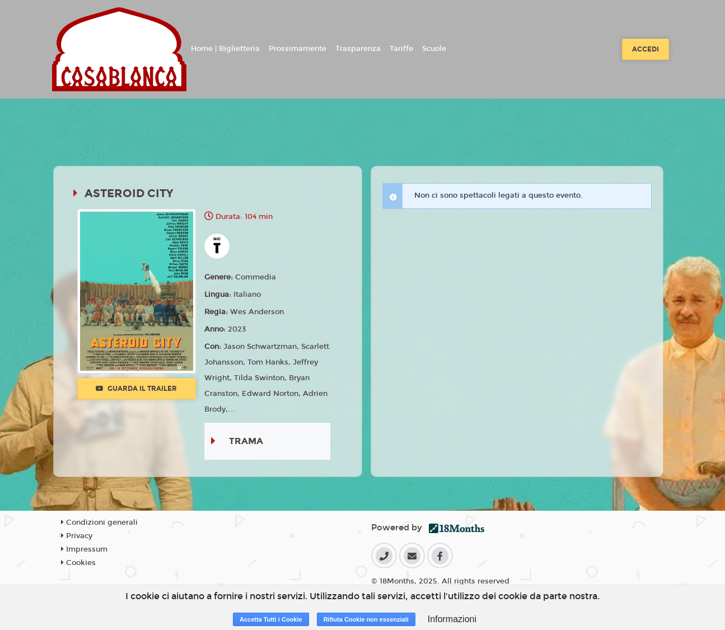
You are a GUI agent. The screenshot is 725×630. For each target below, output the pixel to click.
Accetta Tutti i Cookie (271, 619)
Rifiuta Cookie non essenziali (366, 619)
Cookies (78, 562)
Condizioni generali (99, 522)
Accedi (645, 49)
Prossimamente (297, 48)
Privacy (76, 535)
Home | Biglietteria (225, 48)
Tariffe (401, 48)
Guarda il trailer (136, 389)
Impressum (84, 549)
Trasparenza (358, 48)
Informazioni (452, 619)
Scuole (434, 48)
